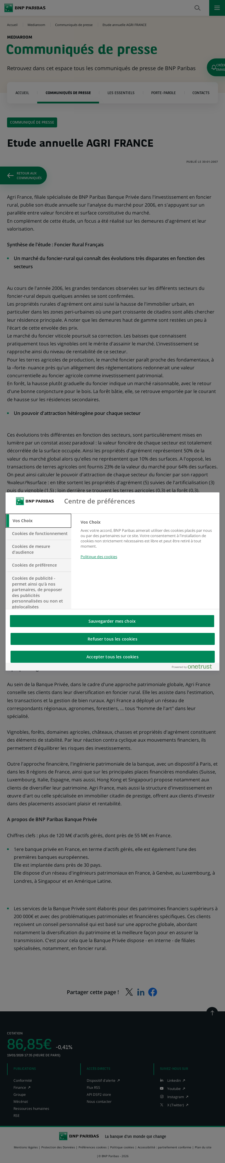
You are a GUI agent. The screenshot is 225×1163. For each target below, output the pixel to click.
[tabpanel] (147, 543)
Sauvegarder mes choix (112, 621)
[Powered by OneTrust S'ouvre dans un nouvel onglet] (194, 668)
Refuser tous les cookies (112, 639)
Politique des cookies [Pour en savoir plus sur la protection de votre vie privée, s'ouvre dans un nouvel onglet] (99, 556)
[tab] (38, 520)
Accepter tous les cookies (112, 657)
